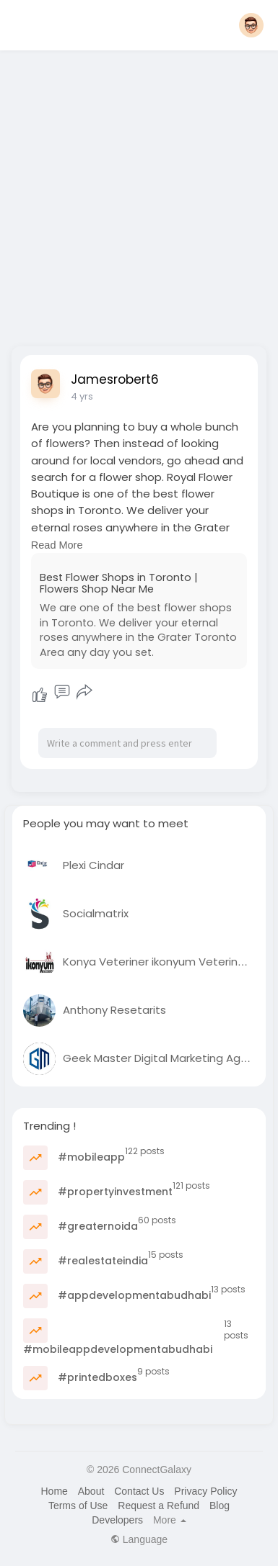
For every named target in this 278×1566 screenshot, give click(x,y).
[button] (251, 25)
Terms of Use (78, 1505)
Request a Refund (158, 1505)
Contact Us (139, 1491)
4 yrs (82, 396)
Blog (219, 1505)
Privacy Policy (205, 1491)
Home (53, 1491)
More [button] (169, 1520)
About (91, 1491)
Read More (57, 545)
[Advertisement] (138, 194)
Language (139, 1539)
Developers (117, 1520)
